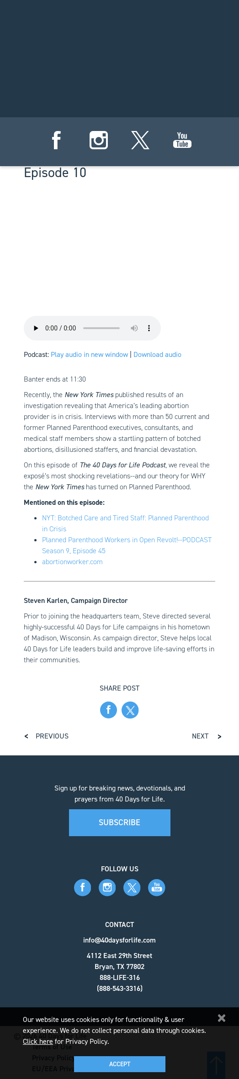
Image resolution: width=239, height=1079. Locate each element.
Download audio (157, 354)
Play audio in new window (89, 354)
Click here (38, 1041)
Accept (119, 1064)
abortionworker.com (72, 561)
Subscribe (119, 822)
